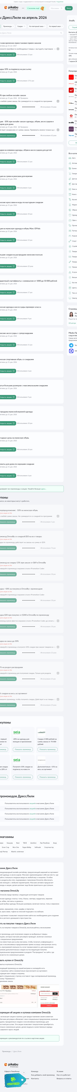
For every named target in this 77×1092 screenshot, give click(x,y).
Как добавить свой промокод (43, 1075)
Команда (34, 1071)
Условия (60, 1071)
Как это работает (63, 1075)
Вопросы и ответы (64, 1078)
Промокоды (6, 1051)
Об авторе (72, 323)
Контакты (35, 1078)
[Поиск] (61, 8)
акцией (32, 803)
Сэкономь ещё (35, 8)
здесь (43, 489)
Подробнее (59, 1)
